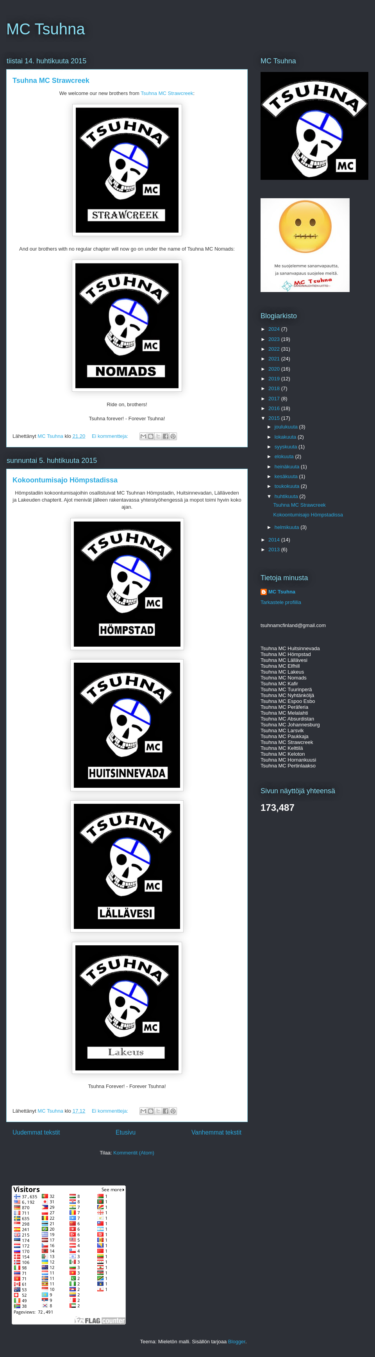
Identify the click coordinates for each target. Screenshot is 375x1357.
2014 (274, 540)
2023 (274, 339)
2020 (274, 369)
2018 (274, 388)
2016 (274, 408)
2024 (274, 329)
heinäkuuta (288, 467)
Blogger (236, 1341)
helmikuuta (287, 527)
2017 (274, 399)
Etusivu (126, 1132)
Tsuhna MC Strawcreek (50, 80)
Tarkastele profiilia (281, 602)
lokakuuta (286, 437)
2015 (274, 418)
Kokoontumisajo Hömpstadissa (65, 480)
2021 (274, 359)
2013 (274, 549)
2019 (274, 379)
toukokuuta (288, 486)
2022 (274, 349)
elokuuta (285, 456)
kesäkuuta (287, 476)
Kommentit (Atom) (133, 1153)
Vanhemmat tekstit (216, 1132)
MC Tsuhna (45, 29)
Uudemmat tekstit (36, 1132)
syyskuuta (286, 447)
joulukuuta (287, 427)
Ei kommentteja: (111, 436)
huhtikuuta (287, 496)
